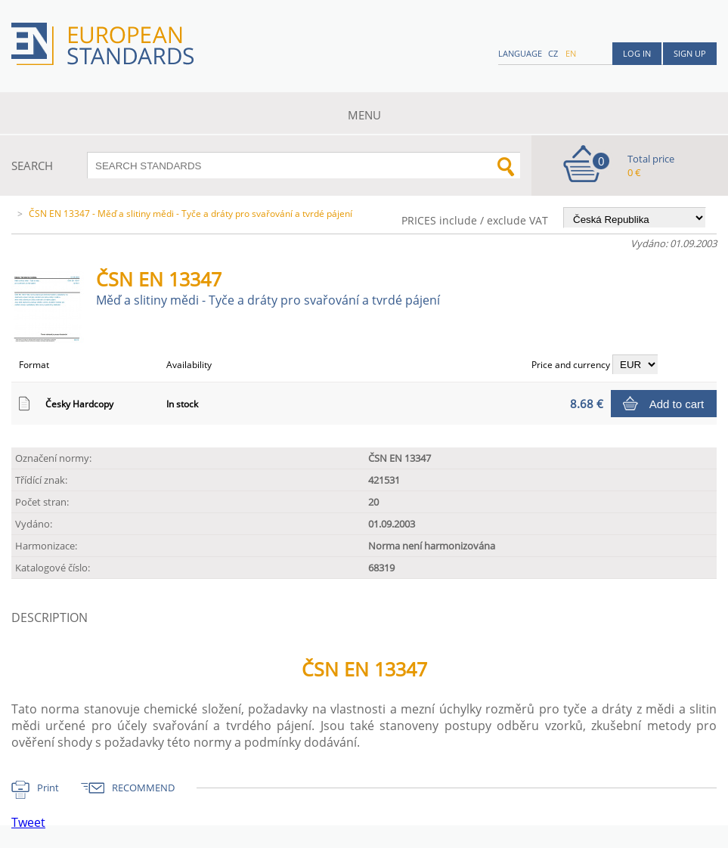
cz (553, 53)
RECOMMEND (143, 787)
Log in (637, 53)
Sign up (690, 53)
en (570, 53)
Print (48, 787)
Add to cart (677, 404)
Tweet (28, 822)
